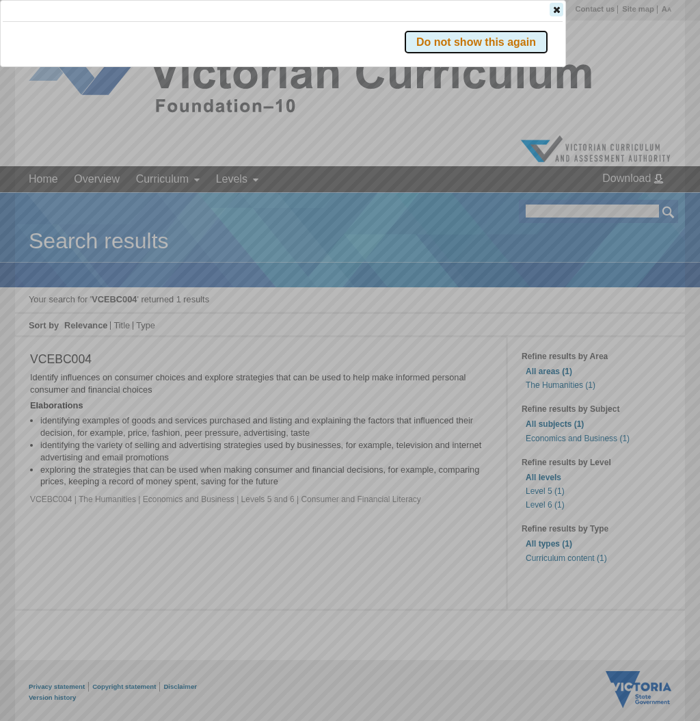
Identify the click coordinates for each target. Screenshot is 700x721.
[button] (644, 204)
